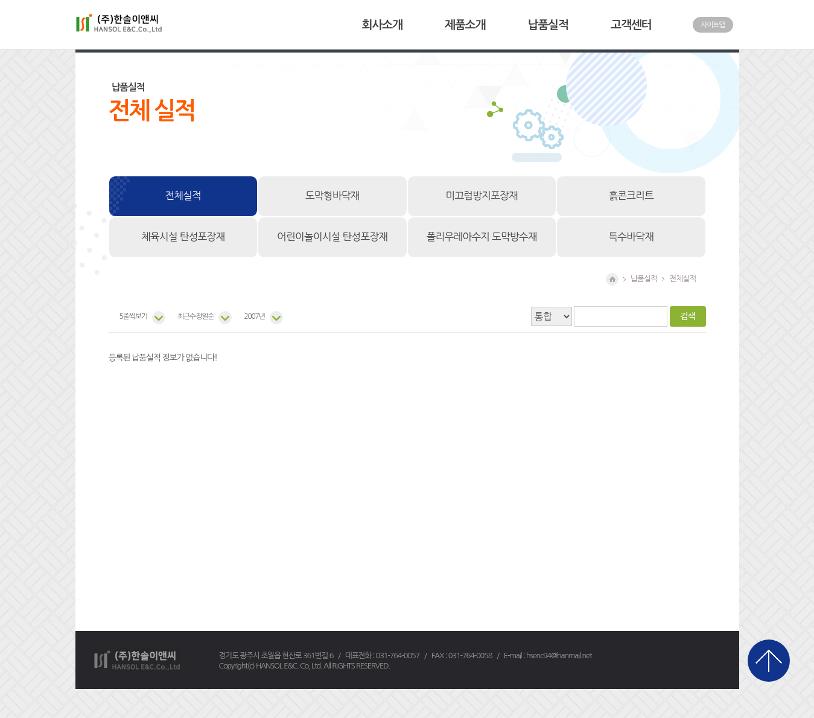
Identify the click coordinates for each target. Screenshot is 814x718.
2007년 (254, 316)
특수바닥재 (630, 237)
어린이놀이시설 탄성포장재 (332, 237)
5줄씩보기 (133, 316)
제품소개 (465, 25)
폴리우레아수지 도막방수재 (482, 237)
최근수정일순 (195, 316)
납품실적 (548, 25)
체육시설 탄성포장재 (182, 237)
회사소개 (382, 25)
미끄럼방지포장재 (482, 195)
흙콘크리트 (630, 195)
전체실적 (183, 195)
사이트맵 (713, 24)
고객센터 (631, 25)
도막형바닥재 (332, 195)
